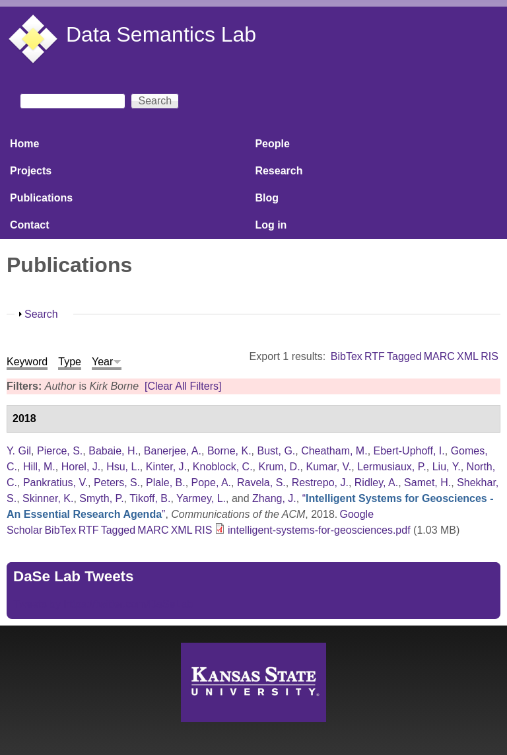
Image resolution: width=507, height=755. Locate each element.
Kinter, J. (166, 466)
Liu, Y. (446, 466)
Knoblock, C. (223, 466)
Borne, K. (229, 450)
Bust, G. (276, 450)
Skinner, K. (47, 498)
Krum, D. (279, 466)
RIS (489, 356)
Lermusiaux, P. (391, 466)
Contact (30, 225)
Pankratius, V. (55, 482)
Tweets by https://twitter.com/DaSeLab (103, 604)
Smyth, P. (101, 498)
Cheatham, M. (334, 450)
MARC (439, 356)
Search (41, 314)
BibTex (346, 356)
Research (278, 170)
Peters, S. (117, 482)
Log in (271, 225)
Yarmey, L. (201, 498)
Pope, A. (211, 482)
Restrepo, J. (320, 482)
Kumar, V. (328, 466)
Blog (267, 197)
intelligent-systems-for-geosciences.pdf (319, 530)
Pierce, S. (60, 450)
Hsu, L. (123, 466)
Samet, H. (427, 482)
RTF (374, 356)
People (272, 143)
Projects (30, 170)
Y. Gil (19, 450)
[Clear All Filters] (183, 386)
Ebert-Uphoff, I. (409, 450)
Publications (41, 197)
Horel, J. (81, 466)
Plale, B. (166, 482)
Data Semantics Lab (161, 34)
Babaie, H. (113, 450)
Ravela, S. (261, 482)
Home (24, 143)
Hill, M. (39, 466)
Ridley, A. (376, 482)
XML (468, 356)
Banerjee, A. (172, 450)
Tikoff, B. (149, 498)
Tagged (404, 356)
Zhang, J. (274, 498)
